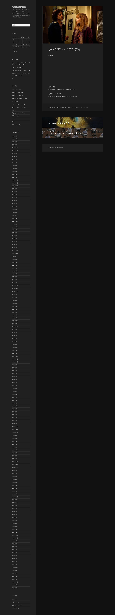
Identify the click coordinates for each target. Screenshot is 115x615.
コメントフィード (16, 605)
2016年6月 (14, 479)
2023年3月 (14, 241)
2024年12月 (15, 180)
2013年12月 (15, 567)
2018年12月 (15, 391)
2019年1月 (14, 388)
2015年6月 (14, 514)
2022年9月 (14, 259)
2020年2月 (14, 350)
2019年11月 (15, 359)
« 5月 (15, 51)
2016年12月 (15, 461)
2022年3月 (14, 276)
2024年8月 (14, 191)
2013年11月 (15, 570)
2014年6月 (14, 549)
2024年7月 (14, 194)
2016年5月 (14, 482)
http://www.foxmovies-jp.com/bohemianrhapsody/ (62, 89)
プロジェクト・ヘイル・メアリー (21, 70)
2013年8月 (14, 579)
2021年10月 (15, 291)
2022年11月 (15, 253)
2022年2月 (14, 279)
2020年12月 (15, 321)
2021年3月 (14, 312)
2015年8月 (14, 508)
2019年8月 (14, 367)
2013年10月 (15, 573)
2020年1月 (14, 353)
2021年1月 (14, 318)
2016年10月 (15, 467)
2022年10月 (15, 256)
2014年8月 (14, 544)
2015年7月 (14, 511)
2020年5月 (14, 341)
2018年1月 (14, 423)
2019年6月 (14, 373)
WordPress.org (15, 608)
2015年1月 (14, 529)
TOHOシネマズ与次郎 (18, 92)
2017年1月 (14, 458)
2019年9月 (14, 365)
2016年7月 (14, 476)
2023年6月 (14, 232)
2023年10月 (15, 221)
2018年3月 (14, 417)
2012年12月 (15, 582)
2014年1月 (14, 564)
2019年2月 (14, 385)
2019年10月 (15, 362)
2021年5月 (14, 306)
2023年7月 (14, 230)
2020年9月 (14, 329)
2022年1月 (14, 282)
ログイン (14, 599)
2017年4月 (14, 450)
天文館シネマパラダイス (18, 113)
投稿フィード (15, 602)
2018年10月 (15, 397)
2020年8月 (14, 332)
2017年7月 (14, 441)
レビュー (14, 110)
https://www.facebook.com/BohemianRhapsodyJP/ (62, 96)
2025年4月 (14, 168)
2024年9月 (14, 188)
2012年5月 (14, 588)
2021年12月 (15, 285)
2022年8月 (14, 262)
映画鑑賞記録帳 (19, 7)
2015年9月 (14, 505)
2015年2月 (14, 526)
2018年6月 (14, 409)
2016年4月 (14, 485)
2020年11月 (15, 323)
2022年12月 (15, 250)
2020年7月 (14, 335)
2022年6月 (14, 268)
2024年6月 (14, 197)
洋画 (13, 118)
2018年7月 (14, 406)
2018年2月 (14, 420)
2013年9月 (14, 576)
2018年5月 (14, 411)
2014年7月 (14, 546)
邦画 (13, 121)
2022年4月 (14, 274)
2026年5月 (14, 136)
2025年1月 (14, 177)
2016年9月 (14, 470)
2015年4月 (14, 520)
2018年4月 (14, 414)
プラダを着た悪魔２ (17, 67)
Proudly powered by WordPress (55, 147)
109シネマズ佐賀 (16, 89)
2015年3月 (14, 523)
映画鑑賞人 (61, 107)
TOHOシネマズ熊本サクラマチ (20, 98)
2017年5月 (14, 447)
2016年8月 (14, 473)
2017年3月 (14, 453)
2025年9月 (14, 153)
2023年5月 (14, 235)
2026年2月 (14, 142)
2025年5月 (14, 165)
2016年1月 (14, 494)
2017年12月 (15, 426)
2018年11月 (15, 394)
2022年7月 (14, 265)
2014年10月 (15, 538)
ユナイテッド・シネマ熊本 (19, 107)
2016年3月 (14, 488)
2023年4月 (14, 238)
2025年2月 (14, 174)
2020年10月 (15, 326)
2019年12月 (15, 356)
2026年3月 (14, 139)
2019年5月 (14, 376)
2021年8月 (14, 297)
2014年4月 (14, 555)
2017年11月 (15, 429)
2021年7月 (14, 300)
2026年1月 (14, 144)
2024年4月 (14, 203)
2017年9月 (14, 435)
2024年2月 (14, 209)
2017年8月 (14, 438)
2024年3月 (14, 206)
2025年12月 (15, 147)
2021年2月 (14, 315)
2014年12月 (15, 532)
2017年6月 (14, 444)
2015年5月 (14, 517)
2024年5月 (14, 200)
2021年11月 (15, 288)
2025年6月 (14, 162)
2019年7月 (14, 370)
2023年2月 (14, 244)
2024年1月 (14, 212)
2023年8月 (14, 227)
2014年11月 (15, 535)
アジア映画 (15, 101)
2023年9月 (14, 224)
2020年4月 (14, 344)
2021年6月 (14, 303)
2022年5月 (14, 271)
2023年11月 (15, 218)
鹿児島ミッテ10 (16, 124)
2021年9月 (14, 294)
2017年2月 (14, 455)
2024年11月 (15, 183)
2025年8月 (14, 156)
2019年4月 (14, 379)
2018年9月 (14, 400)
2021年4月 (14, 309)
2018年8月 (14, 403)
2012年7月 (14, 585)
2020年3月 (14, 347)
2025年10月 (15, 150)
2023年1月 (14, 247)
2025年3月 (14, 171)
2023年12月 (15, 215)
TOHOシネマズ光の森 (18, 95)
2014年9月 (14, 541)
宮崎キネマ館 (15, 116)
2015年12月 (15, 497)
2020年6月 (14, 338)
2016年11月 (15, 464)
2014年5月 (14, 552)
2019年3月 (14, 382)
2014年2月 (14, 561)
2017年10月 (15, 432)
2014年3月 (14, 558)
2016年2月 (14, 491)
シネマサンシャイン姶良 (18, 104)
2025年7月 (14, 159)
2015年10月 (15, 502)
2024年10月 (15, 186)
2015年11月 (15, 499)
